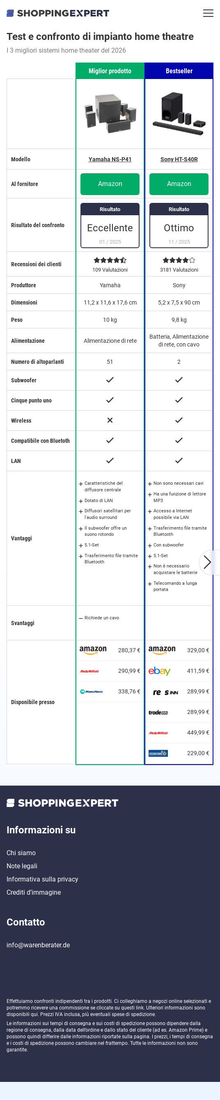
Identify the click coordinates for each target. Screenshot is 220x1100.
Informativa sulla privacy (42, 897)
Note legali (22, 884)
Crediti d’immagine (34, 910)
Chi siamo (21, 871)
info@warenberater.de (38, 963)
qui (34, 1032)
